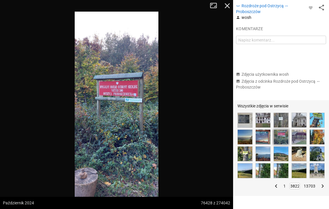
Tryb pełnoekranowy (215, 6)
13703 (309, 186)
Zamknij (227, 6)
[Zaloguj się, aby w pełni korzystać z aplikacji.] (310, 7)
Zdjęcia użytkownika (262, 74)
